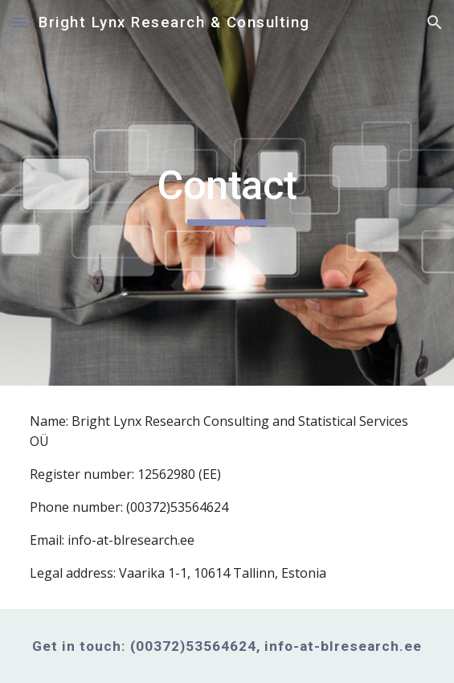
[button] (19, 22)
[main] (227, 192)
